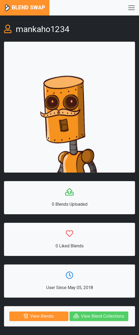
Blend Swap (24, 8)
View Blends (39, 316)
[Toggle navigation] (131, 7)
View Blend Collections (99, 316)
